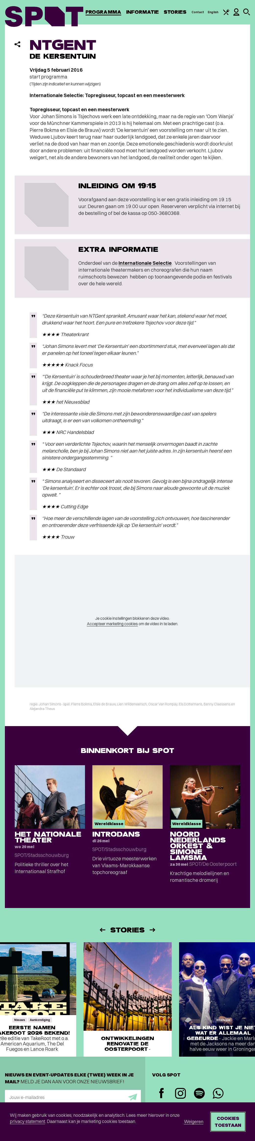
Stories (175, 12)
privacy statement (27, 1121)
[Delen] (17, 44)
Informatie (142, 12)
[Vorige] (102, 930)
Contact (198, 12)
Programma (103, 12)
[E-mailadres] (73, 1097)
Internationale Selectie (145, 263)
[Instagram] (180, 1094)
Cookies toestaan (228, 1121)
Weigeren (193, 1121)
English (213, 12)
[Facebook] (161, 1093)
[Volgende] (153, 930)
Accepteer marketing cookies (112, 623)
